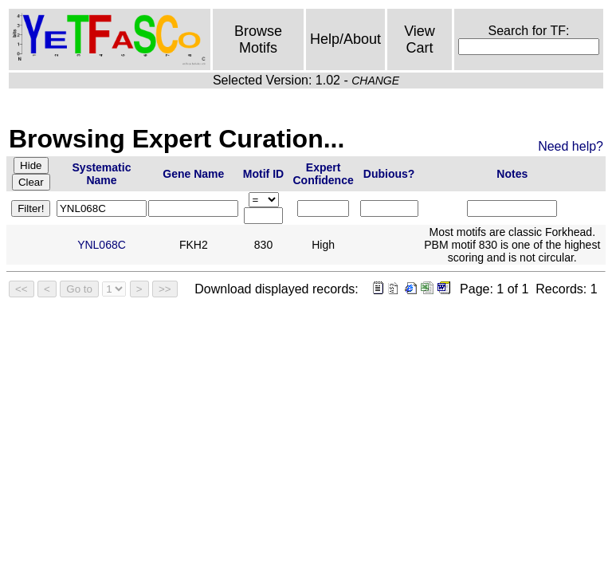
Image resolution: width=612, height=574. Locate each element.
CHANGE (375, 80)
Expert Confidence (323, 174)
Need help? (570, 146)
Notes (512, 173)
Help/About (345, 39)
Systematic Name (102, 174)
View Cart (419, 39)
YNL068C (101, 244)
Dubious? (389, 173)
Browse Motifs (258, 39)
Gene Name (193, 173)
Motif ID (263, 173)
